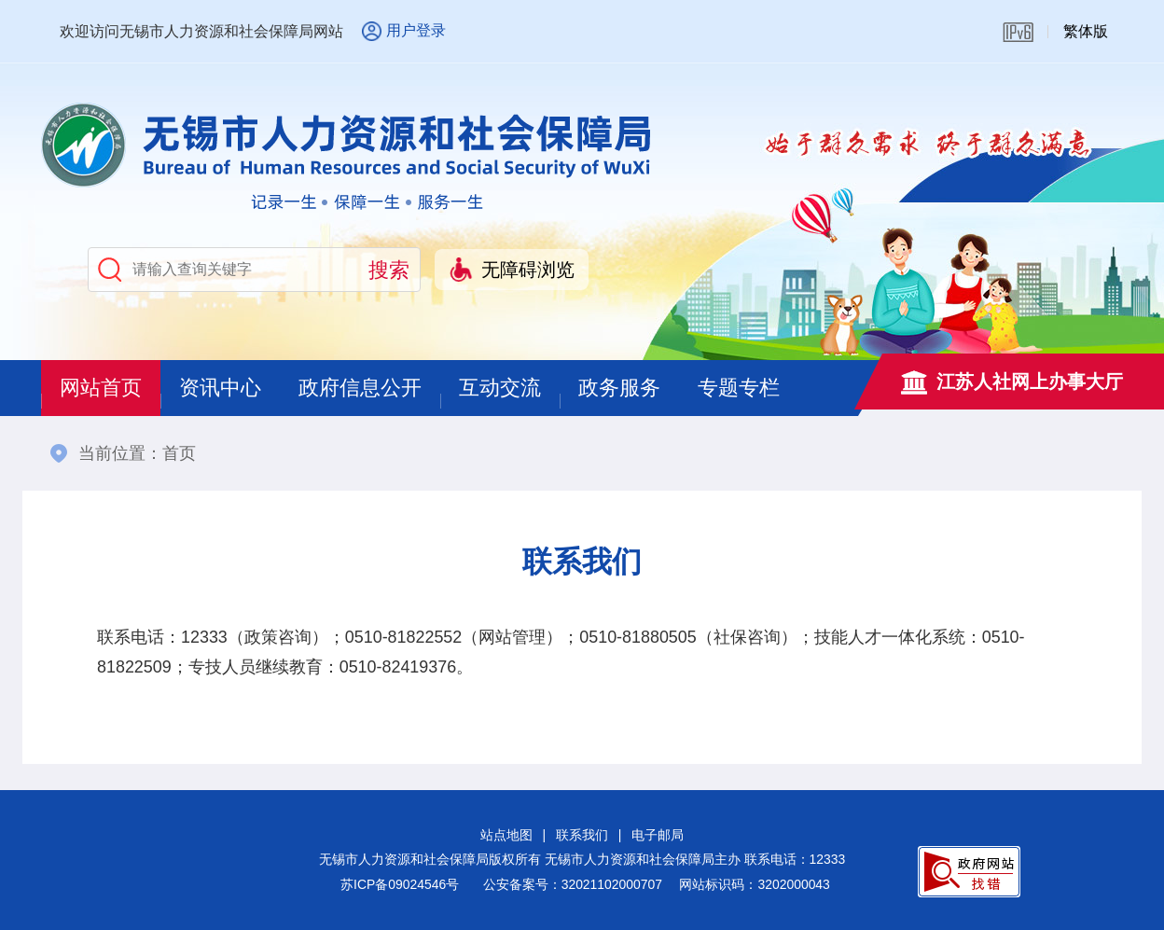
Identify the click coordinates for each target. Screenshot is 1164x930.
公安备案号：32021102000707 (572, 884)
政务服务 (619, 387)
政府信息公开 (360, 387)
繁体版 (1085, 31)
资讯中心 (220, 387)
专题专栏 (739, 387)
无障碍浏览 (528, 269)
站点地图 (506, 834)
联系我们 (582, 834)
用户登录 (416, 30)
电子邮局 (657, 834)
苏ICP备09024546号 (399, 884)
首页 (179, 453)
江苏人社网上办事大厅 (1029, 381)
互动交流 (500, 387)
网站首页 (101, 387)
